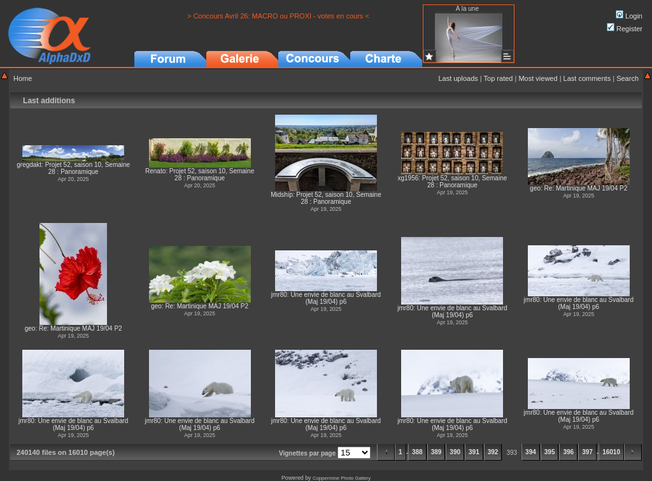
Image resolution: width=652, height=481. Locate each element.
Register (624, 28)
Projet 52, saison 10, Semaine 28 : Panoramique (87, 168)
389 (436, 452)
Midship (281, 194)
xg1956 (407, 178)
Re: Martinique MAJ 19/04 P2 (586, 188)
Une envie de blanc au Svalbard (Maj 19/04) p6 (335, 298)
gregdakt (29, 164)
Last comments (587, 78)
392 (493, 452)
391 (474, 452)
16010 (611, 452)
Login (629, 16)
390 (455, 452)
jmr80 (279, 294)
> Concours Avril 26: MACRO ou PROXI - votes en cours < (278, 16)
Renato (155, 171)
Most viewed (537, 78)
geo (535, 188)
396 (568, 452)
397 (587, 452)
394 (530, 452)
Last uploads (458, 78)
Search (627, 78)
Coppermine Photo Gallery (342, 478)
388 (417, 452)
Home (22, 78)
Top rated (498, 78)
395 (549, 452)
